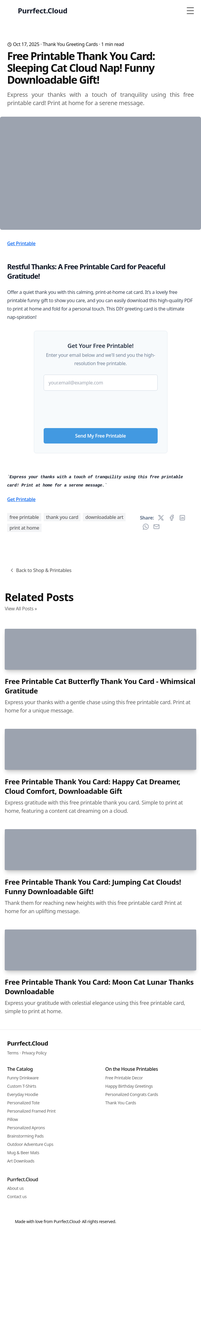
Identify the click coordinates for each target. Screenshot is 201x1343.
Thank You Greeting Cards (70, 44)
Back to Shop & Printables (40, 845)
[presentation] (101, 494)
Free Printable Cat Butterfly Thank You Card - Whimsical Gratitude (100, 1111)
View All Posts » (21, 883)
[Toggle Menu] (190, 11)
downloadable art (104, 791)
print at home (24, 802)
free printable (24, 791)
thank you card (62, 791)
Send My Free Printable (100, 523)
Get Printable (21, 331)
